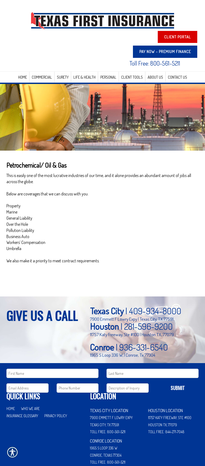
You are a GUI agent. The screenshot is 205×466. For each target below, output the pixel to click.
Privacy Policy (55, 387)
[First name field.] (52, 344)
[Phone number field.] (78, 359)
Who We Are (30, 380)
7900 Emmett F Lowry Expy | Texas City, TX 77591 (132, 290)
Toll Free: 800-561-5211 (154, 63)
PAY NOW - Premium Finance (165, 51)
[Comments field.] (128, 359)
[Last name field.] (153, 344)
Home (10, 380)
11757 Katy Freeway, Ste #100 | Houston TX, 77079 (132, 306)
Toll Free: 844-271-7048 (166, 403)
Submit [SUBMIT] (178, 359)
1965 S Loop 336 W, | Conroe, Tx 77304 (122, 326)
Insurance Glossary (22, 387)
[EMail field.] (27, 359)
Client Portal (177, 36)
